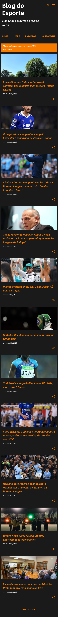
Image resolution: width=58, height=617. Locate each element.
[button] (53, 99)
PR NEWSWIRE (48, 36)
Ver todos (7, 49)
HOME (5, 36)
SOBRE (16, 36)
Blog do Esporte (13, 9)
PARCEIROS (30, 36)
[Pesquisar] (48, 5)
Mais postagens (29, 610)
